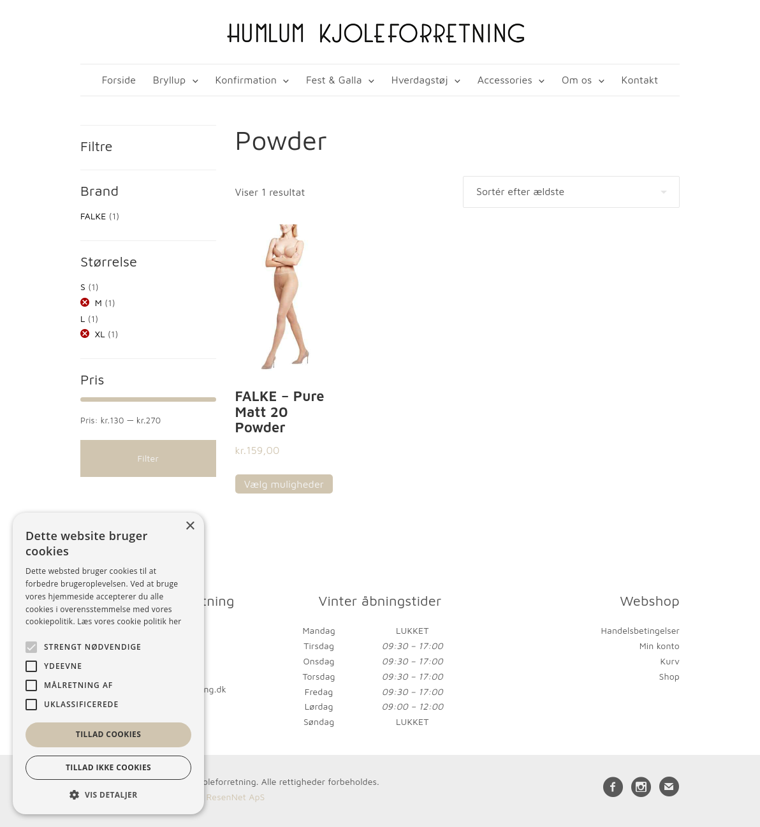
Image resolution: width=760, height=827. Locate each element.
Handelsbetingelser (640, 630)
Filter (148, 458)
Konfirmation (246, 79)
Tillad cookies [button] (108, 734)
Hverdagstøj (419, 79)
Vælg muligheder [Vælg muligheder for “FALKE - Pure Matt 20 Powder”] (284, 484)
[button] (108, 794)
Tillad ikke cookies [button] (108, 767)
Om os (577, 79)
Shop (669, 676)
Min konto (659, 645)
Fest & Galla (334, 79)
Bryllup (169, 79)
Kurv (670, 660)
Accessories (505, 79)
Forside (119, 79)
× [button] (189, 526)
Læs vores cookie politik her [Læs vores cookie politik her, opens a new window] (129, 621)
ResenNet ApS (235, 796)
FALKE (93, 215)
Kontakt (640, 79)
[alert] (108, 663)
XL (100, 333)
